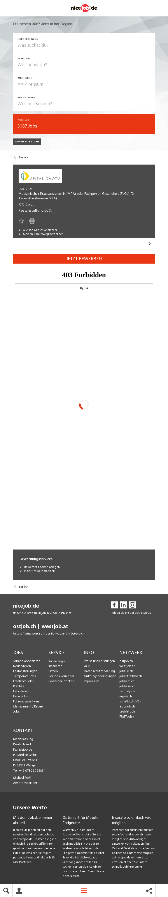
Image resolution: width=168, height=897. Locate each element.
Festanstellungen (24, 672)
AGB (87, 667)
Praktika (18, 687)
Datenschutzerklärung (98, 672)
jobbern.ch (126, 682)
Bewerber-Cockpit (61, 682)
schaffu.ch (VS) (128, 702)
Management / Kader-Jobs (30, 707)
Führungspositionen (26, 702)
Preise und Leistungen (98, 662)
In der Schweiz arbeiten (37, 572)
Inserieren (55, 667)
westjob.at (55, 627)
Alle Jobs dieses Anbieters (38, 231)
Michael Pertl (21, 777)
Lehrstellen (20, 692)
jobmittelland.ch (130, 677)
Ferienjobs (20, 697)
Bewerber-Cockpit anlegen (40, 568)
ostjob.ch (24, 627)
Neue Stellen (21, 667)
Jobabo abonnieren (26, 662)
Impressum (91, 682)
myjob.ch (125, 697)
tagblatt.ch (126, 712)
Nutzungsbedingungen (99, 677)
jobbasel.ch (126, 687)
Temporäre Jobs (23, 677)
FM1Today (126, 717)
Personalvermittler (61, 677)
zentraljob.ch (127, 692)
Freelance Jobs (23, 682)
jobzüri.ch (125, 672)
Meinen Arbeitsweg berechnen (41, 235)
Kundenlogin (57, 662)
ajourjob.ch (126, 707)
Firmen (53, 672)
